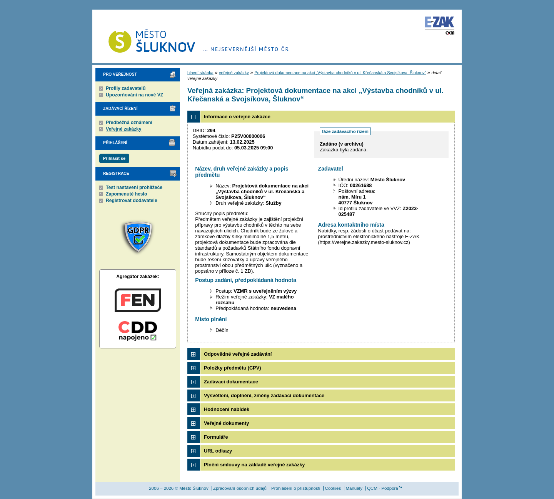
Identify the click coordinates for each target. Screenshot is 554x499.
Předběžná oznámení (129, 122)
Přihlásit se (114, 158)
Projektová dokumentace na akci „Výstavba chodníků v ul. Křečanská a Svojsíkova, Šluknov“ (340, 72)
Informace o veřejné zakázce (237, 116)
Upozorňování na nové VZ (134, 95)
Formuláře (216, 437)
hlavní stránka (200, 72)
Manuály (353, 488)
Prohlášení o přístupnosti (295, 488)
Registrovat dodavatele (131, 200)
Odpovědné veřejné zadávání (238, 354)
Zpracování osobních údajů (240, 488)
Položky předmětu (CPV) (232, 368)
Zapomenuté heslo (126, 194)
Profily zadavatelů (125, 88)
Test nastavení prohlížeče (134, 187)
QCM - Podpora (382, 488)
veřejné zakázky (234, 72)
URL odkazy (218, 451)
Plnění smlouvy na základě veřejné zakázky (254, 465)
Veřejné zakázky (124, 129)
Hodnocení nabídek (226, 409)
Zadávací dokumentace (231, 382)
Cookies (333, 488)
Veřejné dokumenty (226, 423)
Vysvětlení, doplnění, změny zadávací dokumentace (264, 395)
